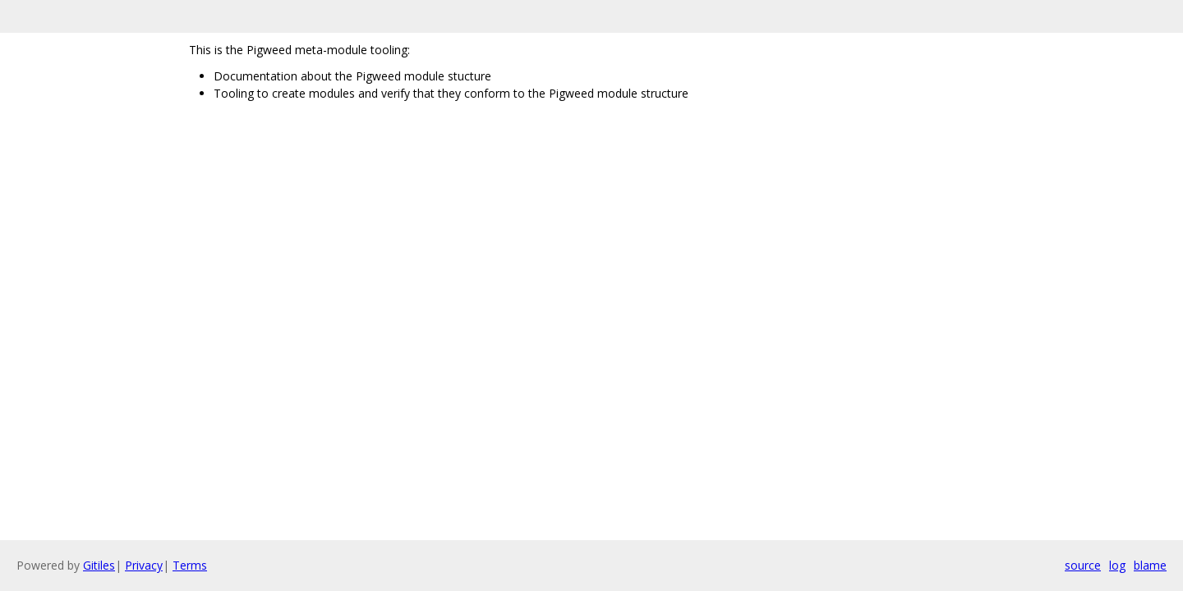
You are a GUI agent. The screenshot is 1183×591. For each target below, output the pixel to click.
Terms (190, 565)
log (1117, 565)
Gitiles (99, 565)
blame (1150, 565)
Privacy (144, 565)
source (1083, 565)
